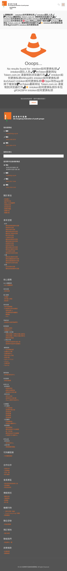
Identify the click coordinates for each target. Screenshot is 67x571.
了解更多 (33, 102)
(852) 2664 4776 (11, 145)
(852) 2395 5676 (11, 139)
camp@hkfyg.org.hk (12, 133)
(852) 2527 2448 (11, 181)
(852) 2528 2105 (11, 187)
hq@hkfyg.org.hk (11, 175)
